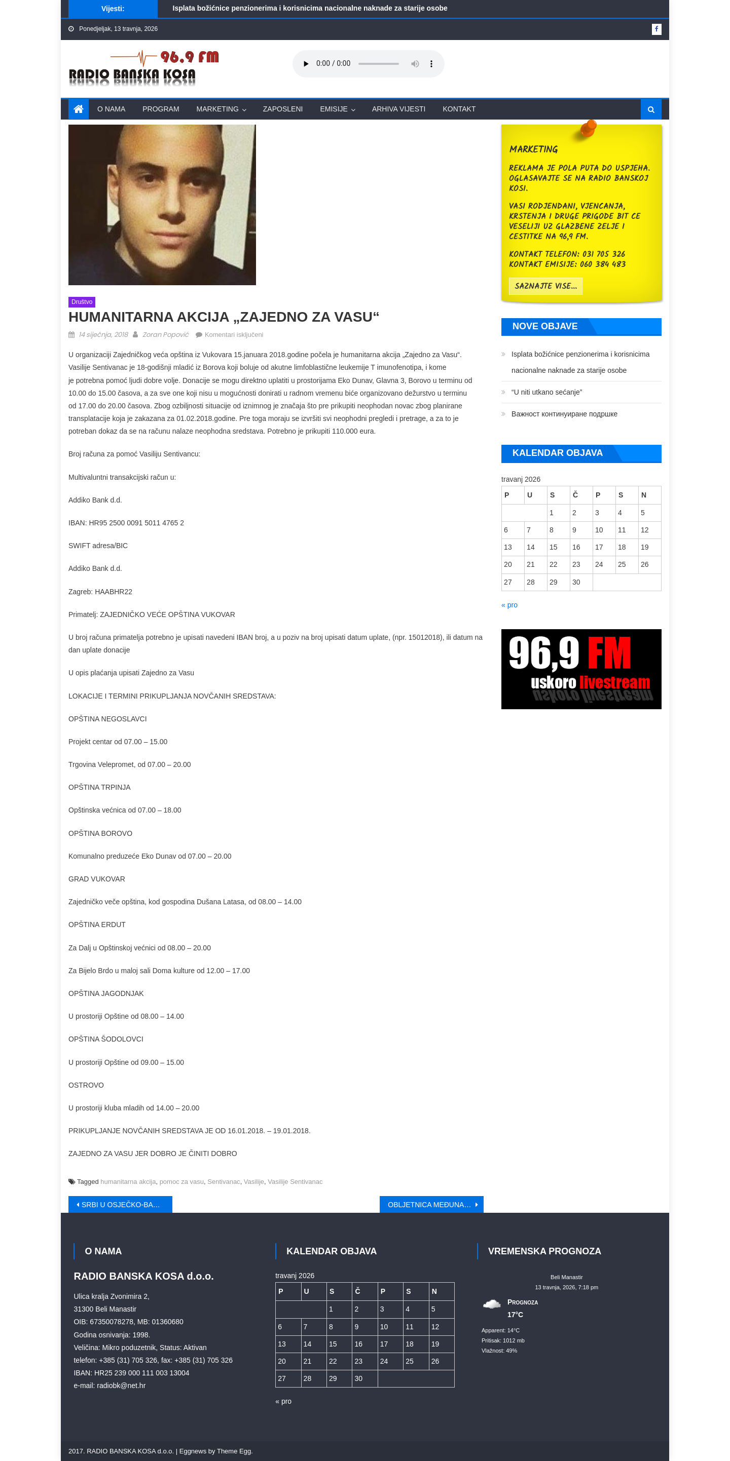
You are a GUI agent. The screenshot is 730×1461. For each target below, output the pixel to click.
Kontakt (459, 109)
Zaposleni (283, 109)
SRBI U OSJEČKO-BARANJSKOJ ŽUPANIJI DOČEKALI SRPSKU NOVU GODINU (127, 1205)
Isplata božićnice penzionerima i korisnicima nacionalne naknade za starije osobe (310, 8)
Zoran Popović (165, 334)
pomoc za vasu (182, 1181)
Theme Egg (234, 1451)
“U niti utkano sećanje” (547, 392)
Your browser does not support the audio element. (369, 64)
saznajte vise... (546, 287)
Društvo (81, 301)
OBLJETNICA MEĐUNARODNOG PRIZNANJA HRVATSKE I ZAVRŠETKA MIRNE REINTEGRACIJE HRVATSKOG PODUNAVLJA (436, 1205)
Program (160, 109)
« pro (509, 605)
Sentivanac (223, 1181)
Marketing (218, 109)
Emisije (333, 109)
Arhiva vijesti (399, 109)
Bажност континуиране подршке (564, 414)
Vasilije (254, 1181)
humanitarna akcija (128, 1181)
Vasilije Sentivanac (295, 1181)
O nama (111, 109)
